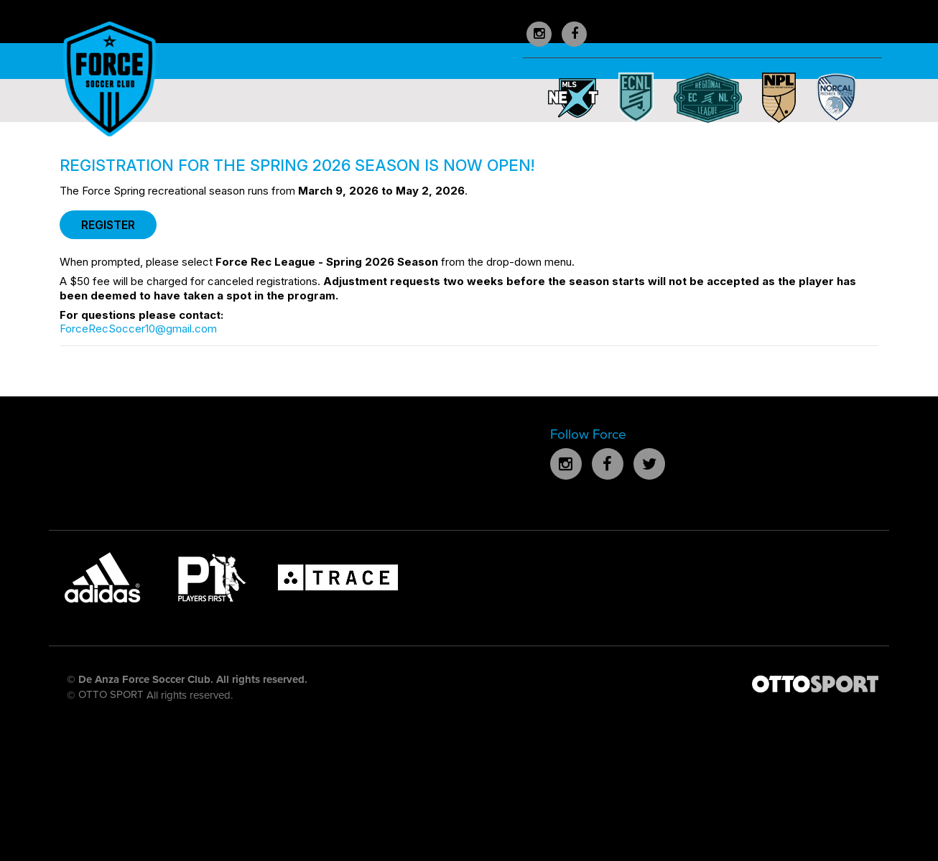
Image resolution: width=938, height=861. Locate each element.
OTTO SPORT (111, 694)
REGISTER (108, 225)
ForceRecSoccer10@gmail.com (138, 328)
